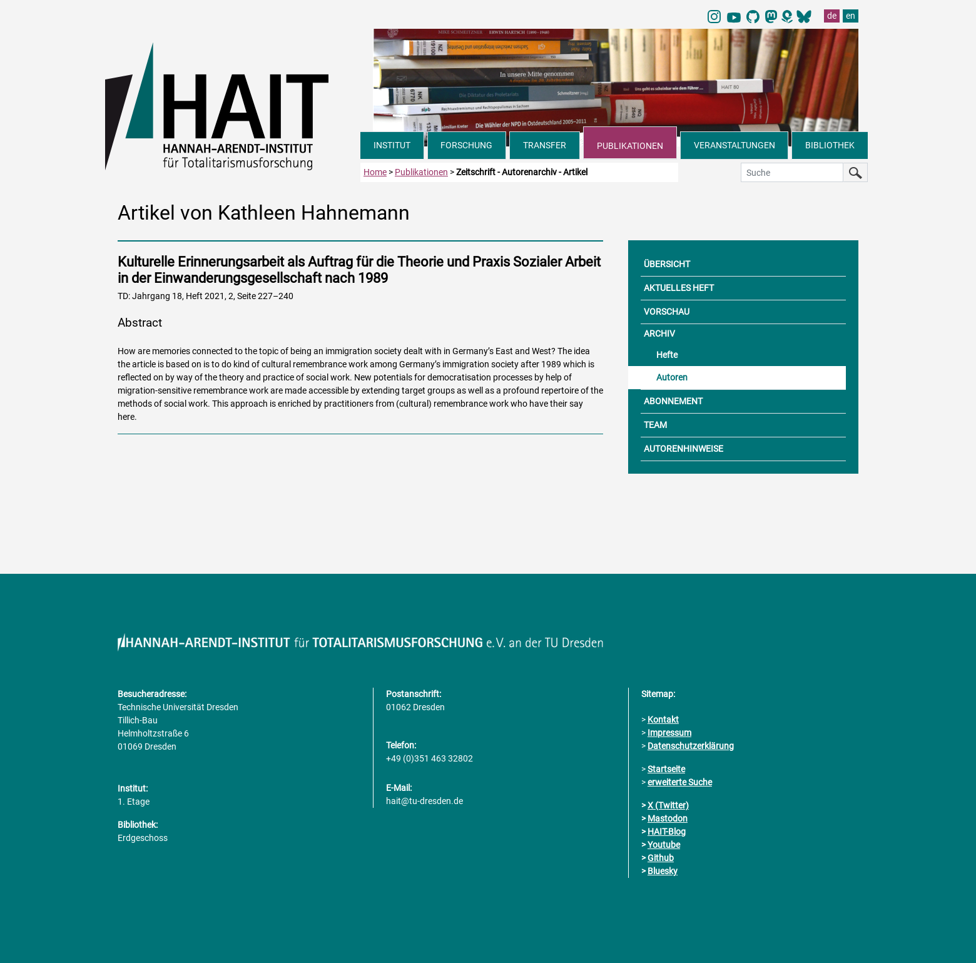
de (831, 16)
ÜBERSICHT (667, 264)
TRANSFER (544, 145)
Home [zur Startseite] (375, 172)
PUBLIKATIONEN (630, 146)
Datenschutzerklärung (691, 746)
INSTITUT (392, 145)
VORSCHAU (666, 312)
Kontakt (663, 720)
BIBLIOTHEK (830, 145)
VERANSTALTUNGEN (734, 145)
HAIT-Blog (667, 832)
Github (661, 858)
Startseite (666, 769)
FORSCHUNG (466, 145)
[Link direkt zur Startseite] (232, 105)
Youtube (664, 845)
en (850, 16)
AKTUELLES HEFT (679, 288)
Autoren (672, 377)
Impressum (669, 733)
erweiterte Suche (680, 782)
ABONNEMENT (673, 401)
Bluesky (663, 871)
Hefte (667, 355)
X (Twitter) (668, 805)
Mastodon (668, 818)
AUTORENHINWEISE (683, 449)
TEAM (655, 425)
